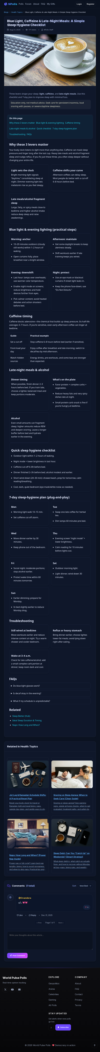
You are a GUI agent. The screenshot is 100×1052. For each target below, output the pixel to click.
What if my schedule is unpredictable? (31, 701)
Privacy (78, 999)
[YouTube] (12, 989)
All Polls (53, 1005)
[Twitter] (5, 989)
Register (90, 4)
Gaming (52, 999)
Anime (52, 989)
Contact (79, 994)
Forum (28, 4)
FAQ (43, 4)
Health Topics (17, 12)
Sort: (74, 886)
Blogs (6, 12)
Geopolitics (54, 983)
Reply (32, 915)
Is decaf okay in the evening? (27, 693)
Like (20, 915)
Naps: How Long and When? (26, 725)
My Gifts (51, 4)
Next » (61, 923)
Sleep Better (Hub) (21, 716)
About (36, 4)
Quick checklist (44, 128)
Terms (78, 1005)
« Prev (39, 923)
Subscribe (63, 1027)
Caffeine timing (72, 122)
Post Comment (17, 956)
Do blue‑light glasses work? (26, 685)
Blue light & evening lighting (50, 122)
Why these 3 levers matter (22, 122)
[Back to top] (94, 1045)
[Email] (19, 989)
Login (79, 4)
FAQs (29, 134)
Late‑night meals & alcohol (22, 128)
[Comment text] (50, 941)
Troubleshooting (17, 134)
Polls (21, 4)
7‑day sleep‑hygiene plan (64, 128)
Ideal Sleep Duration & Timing (27, 720)
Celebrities (54, 994)
